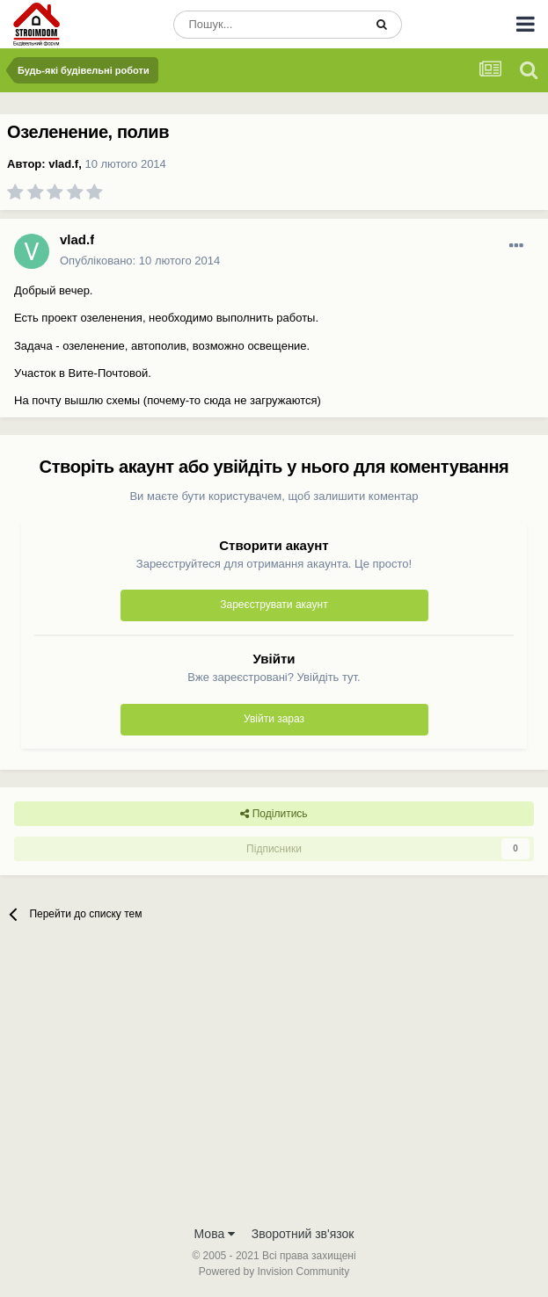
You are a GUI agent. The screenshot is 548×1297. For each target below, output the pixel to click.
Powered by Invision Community (274, 1271)
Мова (215, 1234)
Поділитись (273, 813)
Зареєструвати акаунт (273, 604)
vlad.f (63, 163)
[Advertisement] (274, 1084)
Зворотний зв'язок (303, 1234)
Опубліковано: (140, 260)
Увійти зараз (274, 719)
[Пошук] (268, 24)
